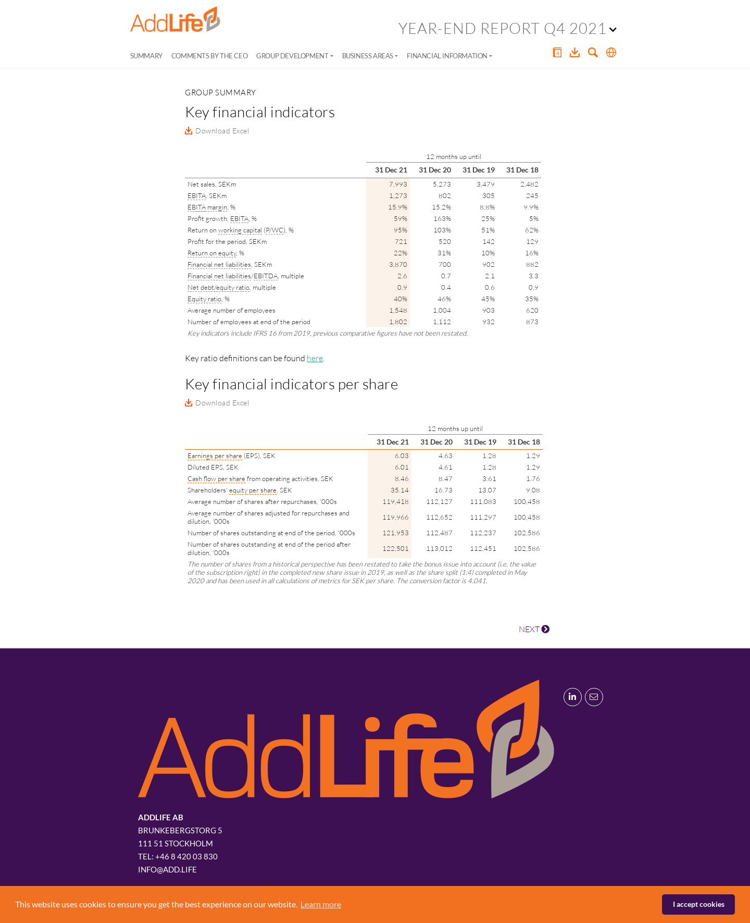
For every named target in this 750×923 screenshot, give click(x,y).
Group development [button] (292, 56)
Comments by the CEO (209, 56)
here (315, 358)
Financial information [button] (447, 56)
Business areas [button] (367, 56)
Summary (146, 56)
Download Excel (222, 130)
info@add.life (167, 869)
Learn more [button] (321, 904)
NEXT (534, 629)
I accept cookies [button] (698, 904)
